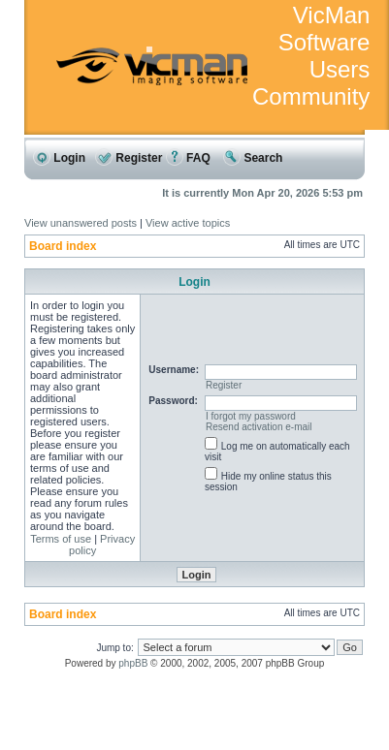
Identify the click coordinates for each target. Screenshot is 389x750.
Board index (62, 246)
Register (128, 158)
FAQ (188, 158)
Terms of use (60, 539)
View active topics (188, 223)
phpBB (132, 663)
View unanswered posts (80, 223)
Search (252, 158)
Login (59, 158)
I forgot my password (251, 416)
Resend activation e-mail (259, 427)
